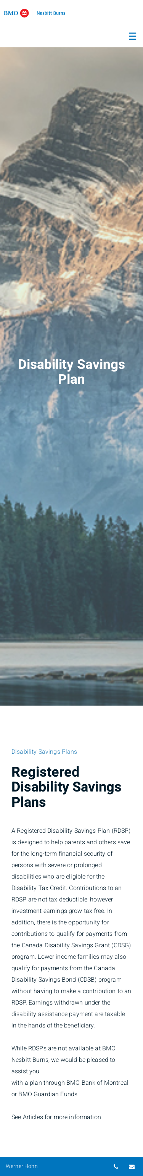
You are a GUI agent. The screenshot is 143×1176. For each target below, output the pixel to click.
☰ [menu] (132, 37)
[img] (71, 353)
